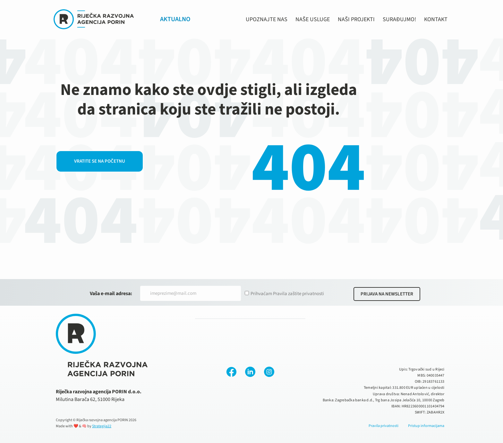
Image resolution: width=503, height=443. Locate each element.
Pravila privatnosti (383, 426)
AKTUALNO (175, 19)
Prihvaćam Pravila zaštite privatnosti (287, 293)
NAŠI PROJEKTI (356, 19)
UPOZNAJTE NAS (266, 19)
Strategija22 (101, 426)
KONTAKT (436, 19)
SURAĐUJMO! (399, 19)
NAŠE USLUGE (312, 19)
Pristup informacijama (426, 426)
